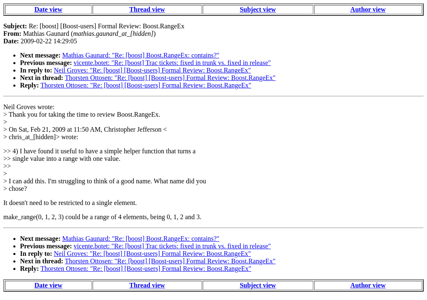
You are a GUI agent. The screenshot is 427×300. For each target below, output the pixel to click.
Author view (368, 9)
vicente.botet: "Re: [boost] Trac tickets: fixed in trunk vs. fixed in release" (172, 62)
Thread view (147, 9)
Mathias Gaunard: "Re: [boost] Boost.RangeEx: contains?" (140, 55)
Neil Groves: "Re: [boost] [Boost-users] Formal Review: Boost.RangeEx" (152, 70)
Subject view (258, 9)
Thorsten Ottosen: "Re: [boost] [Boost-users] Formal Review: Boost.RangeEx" (170, 77)
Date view (48, 9)
